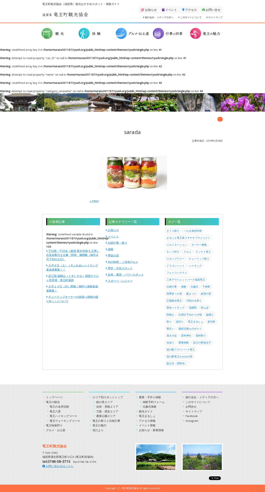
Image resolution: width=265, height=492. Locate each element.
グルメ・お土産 (55, 430)
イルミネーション (177, 244)
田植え (170, 314)
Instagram (192, 421)
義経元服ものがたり (190, 328)
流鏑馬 (193, 307)
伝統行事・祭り (116, 243)
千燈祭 (206, 286)
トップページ (54, 397)
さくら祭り (173, 230)
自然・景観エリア (107, 406)
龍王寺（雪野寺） (177, 363)
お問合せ (191, 406)
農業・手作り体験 (150, 397)
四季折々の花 (174, 293)
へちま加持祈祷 (193, 230)
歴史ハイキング (176, 307)
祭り (169, 321)
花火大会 (172, 335)
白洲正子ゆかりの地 (190, 314)
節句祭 (211, 321)
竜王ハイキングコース (63, 416)
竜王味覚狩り (54, 425)
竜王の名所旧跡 (59, 406)
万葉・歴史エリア (107, 411)
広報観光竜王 (174, 300)
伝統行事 (172, 286)
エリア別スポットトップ (108, 397)
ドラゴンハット (176, 265)
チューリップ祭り (199, 258)
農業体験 (184, 342)
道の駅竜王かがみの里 (179, 356)
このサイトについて (190, 17)
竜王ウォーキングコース (65, 421)
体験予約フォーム (154, 402)
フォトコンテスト (177, 272)
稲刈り (180, 321)
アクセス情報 (147, 421)
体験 (109, 249)
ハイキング (195, 265)
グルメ (187, 251)
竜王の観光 (53, 402)
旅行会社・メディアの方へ (158, 17)
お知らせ (149, 10)
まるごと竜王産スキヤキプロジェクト (188, 237)
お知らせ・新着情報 (151, 430)
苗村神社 (186, 335)
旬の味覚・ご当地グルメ (122, 262)
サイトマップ (214, 17)
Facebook (192, 416)
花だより (98, 430)
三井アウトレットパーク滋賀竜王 (186, 279)
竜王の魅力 (99, 425)
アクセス (189, 10)
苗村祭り (201, 335)
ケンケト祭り (203, 251)
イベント (169, 10)
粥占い (170, 328)
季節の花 (112, 255)
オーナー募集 (199, 244)
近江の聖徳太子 (202, 342)
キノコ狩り (173, 251)
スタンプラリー (176, 258)
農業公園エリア (106, 416)
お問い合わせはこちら (57, 466)
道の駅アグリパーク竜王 (181, 349)
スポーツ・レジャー (119, 281)
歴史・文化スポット (119, 268)
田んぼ (205, 307)
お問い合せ (211, 10)
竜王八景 (55, 411)
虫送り (170, 342)
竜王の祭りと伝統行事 (106, 421)
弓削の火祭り (194, 300)
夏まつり (191, 293)
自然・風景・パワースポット (125, 274)
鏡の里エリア (104, 402)
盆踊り (210, 314)
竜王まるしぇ (195, 321)
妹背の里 (206, 293)
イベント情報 (147, 425)
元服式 (194, 286)
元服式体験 (149, 406)
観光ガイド (146, 411)
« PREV (94, 201)
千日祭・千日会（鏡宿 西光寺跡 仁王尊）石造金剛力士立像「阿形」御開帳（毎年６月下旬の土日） (73, 255)
